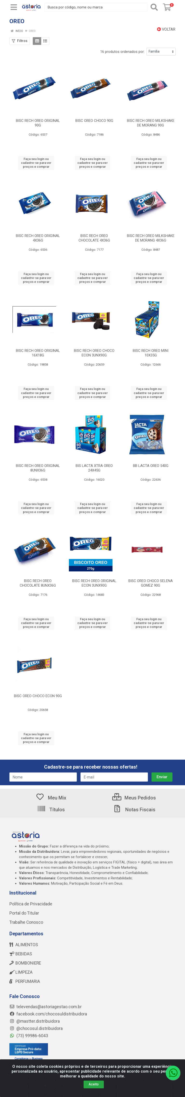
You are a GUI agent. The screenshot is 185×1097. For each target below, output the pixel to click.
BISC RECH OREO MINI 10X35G (150, 352)
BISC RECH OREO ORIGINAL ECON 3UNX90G (94, 583)
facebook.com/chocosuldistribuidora (48, 1014)
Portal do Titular (24, 913)
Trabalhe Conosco (26, 922)
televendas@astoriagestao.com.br (45, 1006)
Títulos (51, 809)
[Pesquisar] (154, 7)
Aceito (94, 1088)
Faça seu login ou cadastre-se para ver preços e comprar (36, 163)
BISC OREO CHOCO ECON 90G (38, 696)
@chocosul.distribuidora (36, 1028)
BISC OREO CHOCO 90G (94, 120)
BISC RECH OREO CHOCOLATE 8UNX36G (38, 583)
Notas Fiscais (134, 809)
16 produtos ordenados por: (122, 51)
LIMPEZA (21, 972)
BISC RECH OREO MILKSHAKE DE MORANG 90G (150, 122)
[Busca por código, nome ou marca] (96, 7)
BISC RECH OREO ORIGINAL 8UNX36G (38, 468)
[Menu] (13, 7)
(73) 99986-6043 (28, 1035)
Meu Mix (51, 798)
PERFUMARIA (24, 981)
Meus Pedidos (134, 798)
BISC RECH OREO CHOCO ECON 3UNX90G (94, 352)
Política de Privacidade (30, 904)
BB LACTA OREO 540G (150, 466)
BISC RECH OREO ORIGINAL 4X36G (38, 238)
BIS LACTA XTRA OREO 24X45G (94, 468)
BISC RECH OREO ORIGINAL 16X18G (38, 352)
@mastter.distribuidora (34, 1021)
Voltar (166, 29)
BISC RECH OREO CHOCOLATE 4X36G (94, 238)
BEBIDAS (20, 953)
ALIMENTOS (23, 944)
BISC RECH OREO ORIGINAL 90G (38, 122)
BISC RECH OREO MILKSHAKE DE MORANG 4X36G (150, 238)
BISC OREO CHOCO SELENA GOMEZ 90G (150, 583)
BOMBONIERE (25, 963)
